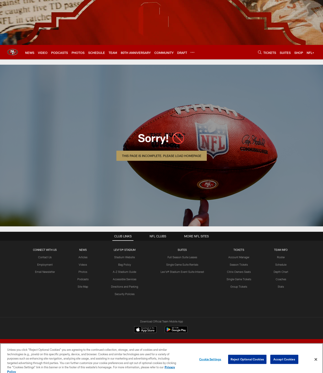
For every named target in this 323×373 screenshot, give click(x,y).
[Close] (316, 362)
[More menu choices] (192, 52)
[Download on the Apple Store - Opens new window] (145, 330)
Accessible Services (124, 279)
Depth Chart (281, 271)
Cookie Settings (210, 362)
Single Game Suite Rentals (182, 264)
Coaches (281, 279)
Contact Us (45, 257)
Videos (83, 264)
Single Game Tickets (239, 279)
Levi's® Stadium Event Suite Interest (182, 271)
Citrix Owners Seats (239, 271)
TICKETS (239, 249)
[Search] (260, 52)
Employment (45, 264)
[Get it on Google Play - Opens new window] (176, 331)
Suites (182, 249)
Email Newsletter (45, 271)
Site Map (83, 286)
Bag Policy (124, 264)
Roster (281, 257)
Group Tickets (238, 286)
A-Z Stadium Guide (124, 271)
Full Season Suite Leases (182, 257)
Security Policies (125, 294)
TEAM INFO (281, 249)
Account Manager (238, 257)
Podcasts (83, 279)
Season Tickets (239, 264)
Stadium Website (124, 257)
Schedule (280, 264)
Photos (83, 271)
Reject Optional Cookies (247, 362)
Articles (83, 257)
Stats (281, 286)
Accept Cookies (284, 362)
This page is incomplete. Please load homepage (161, 156)
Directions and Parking (124, 286)
